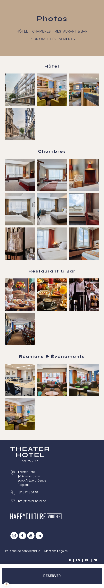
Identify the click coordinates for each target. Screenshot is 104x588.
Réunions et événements (52, 39)
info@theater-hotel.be (32, 501)
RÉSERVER (52, 576)
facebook (22, 535)
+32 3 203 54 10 (28, 492)
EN (78, 560)
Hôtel (22, 31)
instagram (14, 535)
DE (87, 560)
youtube (31, 535)
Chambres (41, 31)
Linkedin (39, 535)
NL (96, 560)
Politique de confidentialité (22, 551)
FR (69, 560)
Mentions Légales (56, 551)
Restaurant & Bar (71, 31)
